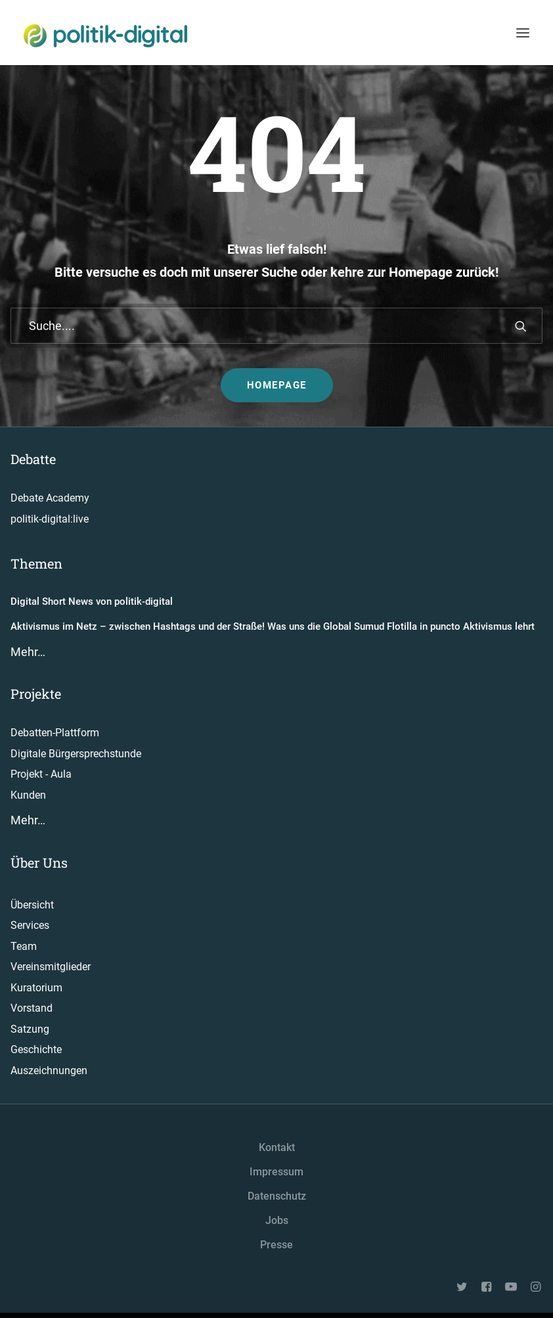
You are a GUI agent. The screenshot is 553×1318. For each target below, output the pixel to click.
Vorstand (32, 1008)
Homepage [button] (277, 385)
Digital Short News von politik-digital (92, 601)
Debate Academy (50, 498)
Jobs (276, 1220)
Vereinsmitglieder (51, 966)
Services (30, 925)
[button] (521, 326)
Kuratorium (36, 987)
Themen (36, 563)
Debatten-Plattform (55, 732)
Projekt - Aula (41, 774)
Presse (276, 1244)
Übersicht (32, 905)
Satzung (30, 1029)
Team (24, 946)
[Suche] (276, 326)
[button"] (463, 1288)
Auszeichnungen (49, 1070)
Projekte (36, 693)
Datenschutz (277, 1196)
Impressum (276, 1171)
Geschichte (36, 1049)
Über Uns (39, 862)
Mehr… (28, 652)
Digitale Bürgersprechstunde (76, 753)
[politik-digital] (105, 35)
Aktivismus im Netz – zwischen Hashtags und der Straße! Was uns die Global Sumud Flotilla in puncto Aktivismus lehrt (273, 626)
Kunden (28, 795)
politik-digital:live (50, 519)
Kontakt (277, 1147)
